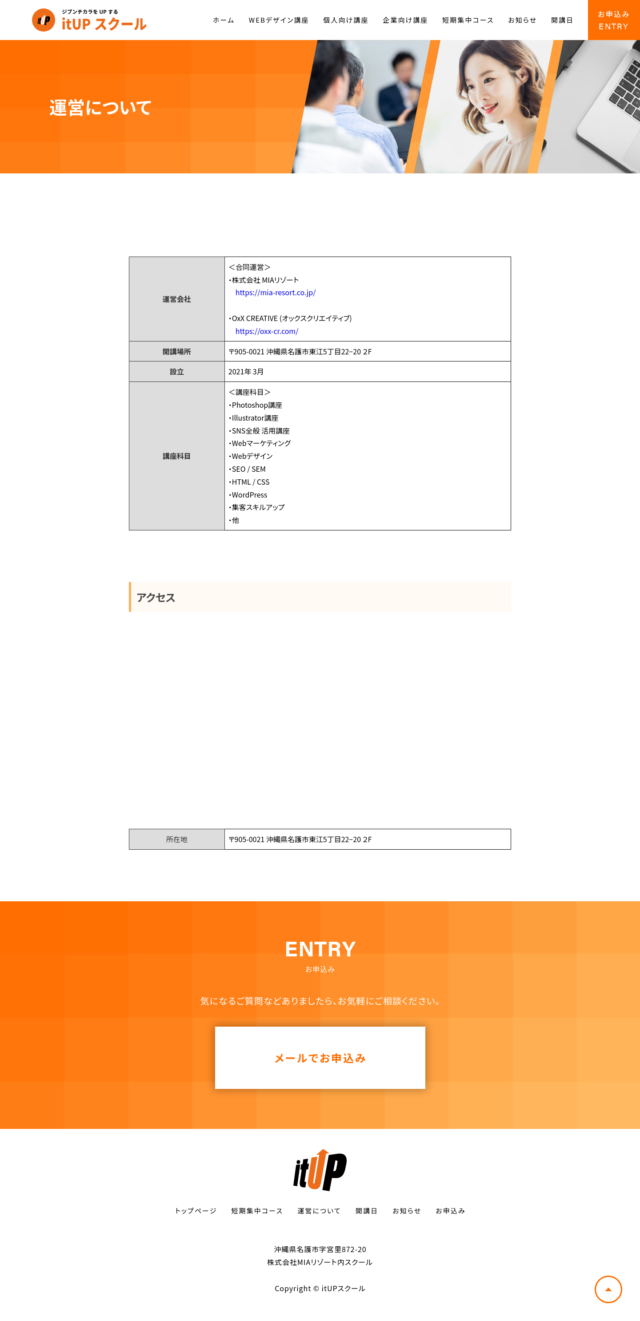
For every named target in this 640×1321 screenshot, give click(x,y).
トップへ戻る (608, 1289)
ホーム (224, 19)
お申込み (450, 1210)
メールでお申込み (321, 1057)
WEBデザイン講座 (279, 19)
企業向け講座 (405, 19)
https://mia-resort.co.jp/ (276, 292)
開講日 (562, 19)
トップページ (196, 1210)
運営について (319, 1210)
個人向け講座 (345, 19)
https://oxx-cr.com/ (267, 330)
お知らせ (522, 19)
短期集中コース (468, 19)
